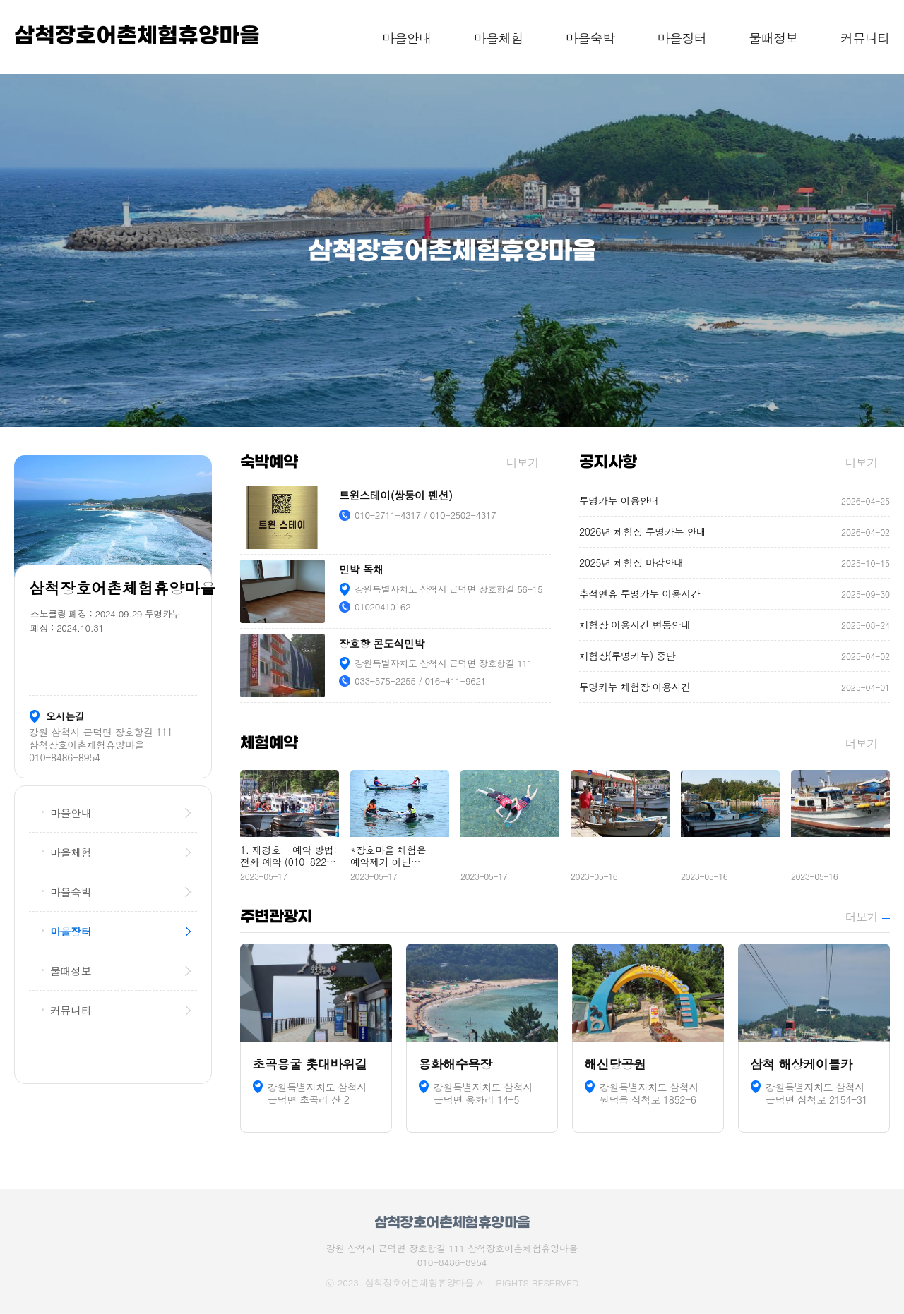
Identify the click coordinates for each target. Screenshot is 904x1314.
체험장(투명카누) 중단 (734, 656)
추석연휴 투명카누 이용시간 (734, 594)
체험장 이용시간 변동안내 (734, 625)
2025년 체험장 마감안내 (734, 563)
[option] (452, 250)
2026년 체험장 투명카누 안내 (734, 532)
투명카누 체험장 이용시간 (734, 687)
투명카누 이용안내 (734, 501)
